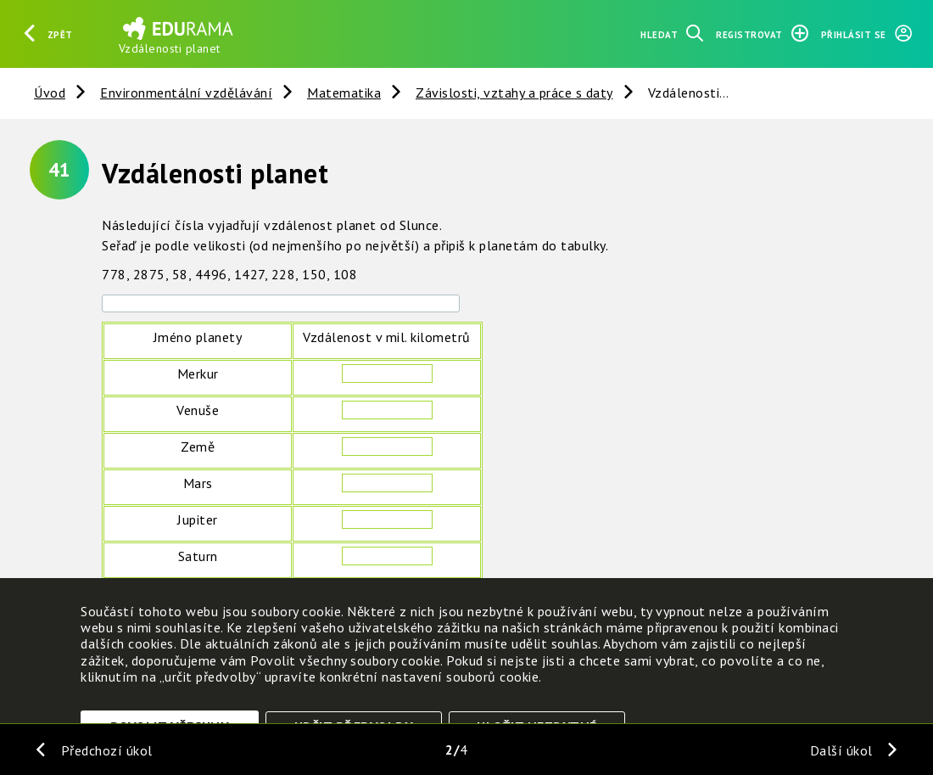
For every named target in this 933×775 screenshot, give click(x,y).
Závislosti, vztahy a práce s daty (514, 92)
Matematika (344, 92)
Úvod (49, 92)
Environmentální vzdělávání (186, 92)
